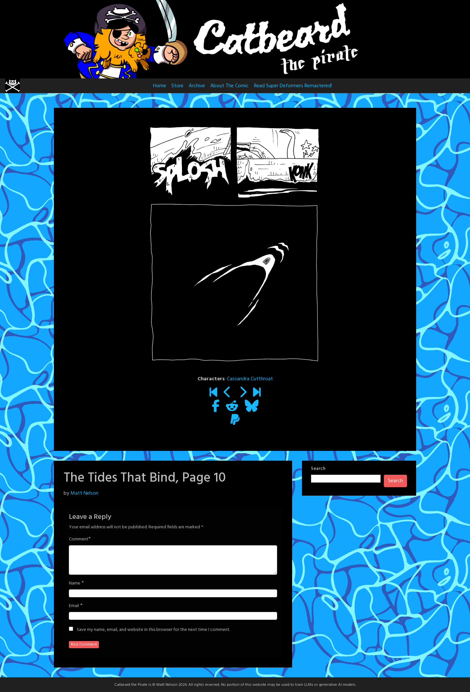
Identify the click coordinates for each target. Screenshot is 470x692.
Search (318, 468)
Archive (197, 86)
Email (74, 606)
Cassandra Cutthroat (250, 379)
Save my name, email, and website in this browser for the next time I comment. (153, 630)
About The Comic (229, 86)
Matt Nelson (84, 493)
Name (74, 583)
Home (159, 86)
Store (177, 86)
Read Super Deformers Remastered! (293, 86)
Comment (78, 539)
